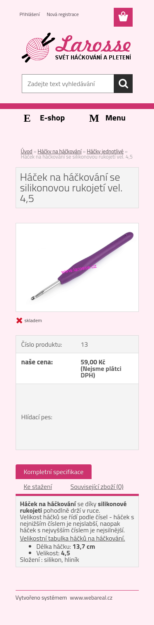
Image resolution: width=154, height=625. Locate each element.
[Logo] (77, 47)
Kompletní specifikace (54, 472)
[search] (123, 83)
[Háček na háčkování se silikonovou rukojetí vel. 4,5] (77, 227)
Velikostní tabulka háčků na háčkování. (72, 538)
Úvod (26, 151)
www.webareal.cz (91, 597)
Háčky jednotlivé (105, 151)
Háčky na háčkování (60, 151)
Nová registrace (63, 14)
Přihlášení (30, 14)
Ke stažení (38, 486)
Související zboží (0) (96, 486)
